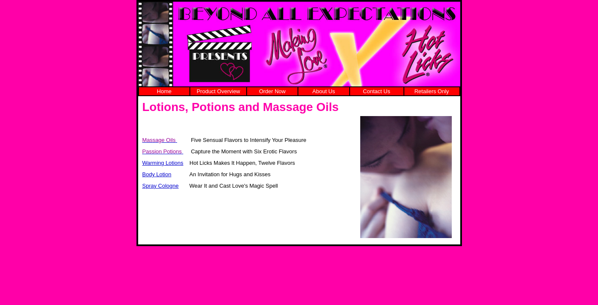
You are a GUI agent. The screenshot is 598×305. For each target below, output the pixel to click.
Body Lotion (157, 174)
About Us (323, 91)
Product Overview (218, 91)
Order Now (272, 91)
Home (164, 91)
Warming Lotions (163, 163)
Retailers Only (431, 91)
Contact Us (376, 91)
